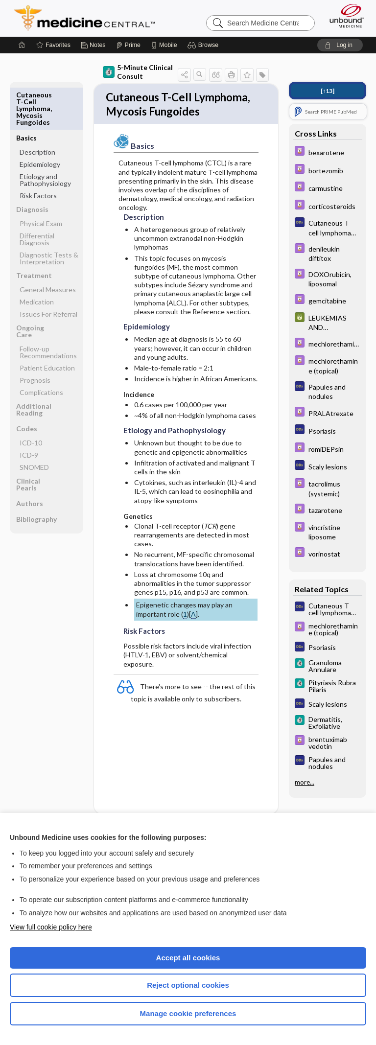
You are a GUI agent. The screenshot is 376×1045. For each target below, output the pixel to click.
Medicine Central (90, 18)
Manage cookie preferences (188, 1013)
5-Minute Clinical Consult (138, 71)
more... (304, 782)
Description (37, 109)
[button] (204, 45)
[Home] (22, 45)
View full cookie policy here (51, 927)
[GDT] (327, 322)
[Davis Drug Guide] (327, 152)
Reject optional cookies (188, 985)
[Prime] (128, 45)
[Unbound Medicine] (343, 15)
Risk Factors (38, 152)
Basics (26, 95)
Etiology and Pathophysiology (45, 136)
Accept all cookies (188, 957)
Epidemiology (40, 121)
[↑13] (327, 90)
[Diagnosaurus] (327, 227)
